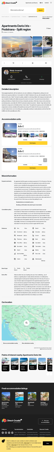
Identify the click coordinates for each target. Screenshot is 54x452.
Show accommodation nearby (10, 343)
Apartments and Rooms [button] (32, 2)
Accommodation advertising (32, 434)
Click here (26, 443)
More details (42, 131)
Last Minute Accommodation (32, 436)
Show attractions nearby (28, 343)
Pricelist (40, 139)
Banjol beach (42, 436)
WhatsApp (41, 78)
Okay (47, 443)
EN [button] (41, 2)
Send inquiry (33, 143)
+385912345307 (11, 78)
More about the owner (26, 82)
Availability (25, 139)
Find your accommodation (45, 421)
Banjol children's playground (45, 434)
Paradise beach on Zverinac (45, 432)
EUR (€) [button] (47, 2)
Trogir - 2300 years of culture (20, 432)
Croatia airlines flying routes (32, 432)
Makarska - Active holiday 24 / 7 (20, 435)
